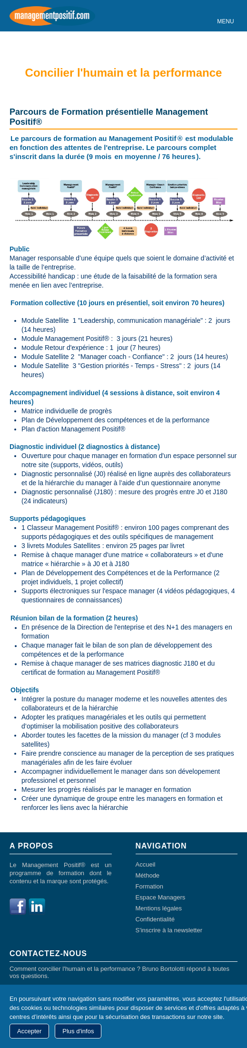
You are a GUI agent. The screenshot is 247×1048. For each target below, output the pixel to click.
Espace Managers (161, 897)
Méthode (148, 875)
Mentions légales (159, 908)
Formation (150, 886)
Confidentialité (155, 919)
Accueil (146, 864)
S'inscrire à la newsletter (169, 930)
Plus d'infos (78, 1031)
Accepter (29, 1031)
